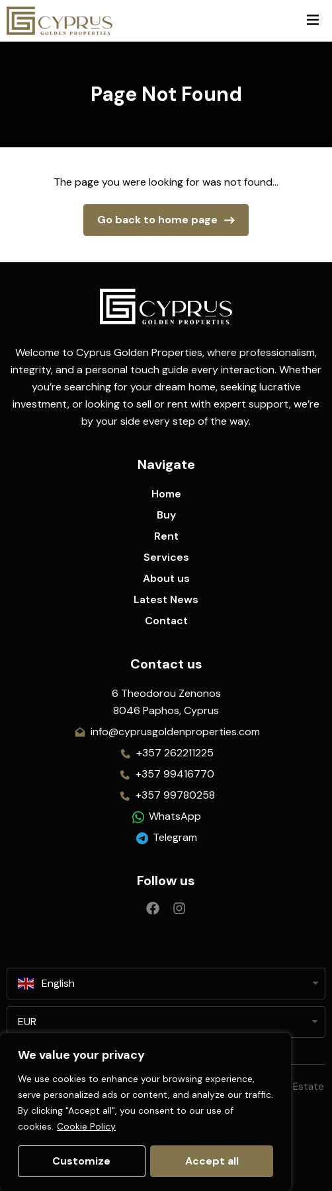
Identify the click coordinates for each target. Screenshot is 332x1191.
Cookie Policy (86, 1127)
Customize (81, 1161)
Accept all (212, 1161)
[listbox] (166, 1022)
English (46, 984)
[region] (145, 1112)
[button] (312, 21)
